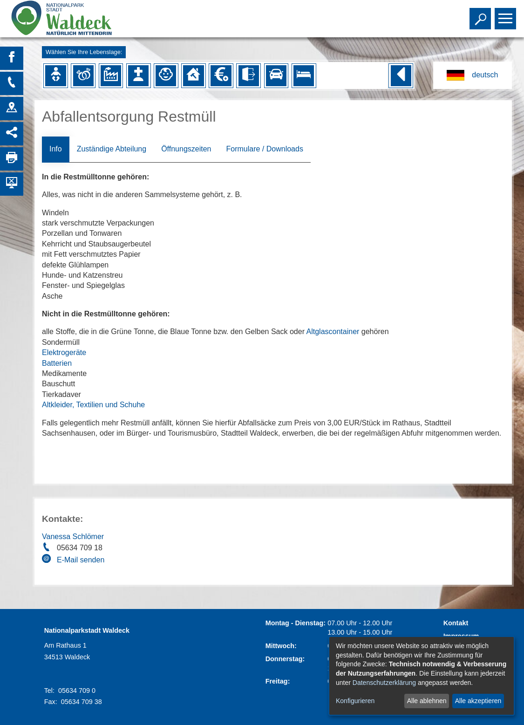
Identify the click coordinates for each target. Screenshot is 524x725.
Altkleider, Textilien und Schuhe (93, 405)
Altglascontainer (333, 331)
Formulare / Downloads (264, 149)
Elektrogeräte (64, 352)
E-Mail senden (80, 560)
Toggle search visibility (481, 14)
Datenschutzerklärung (384, 682)
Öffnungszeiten (186, 149)
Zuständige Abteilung (111, 149)
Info (55, 149)
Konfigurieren (355, 700)
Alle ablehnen (427, 700)
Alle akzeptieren (478, 700)
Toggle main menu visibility (506, 14)
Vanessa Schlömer (73, 536)
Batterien (57, 363)
